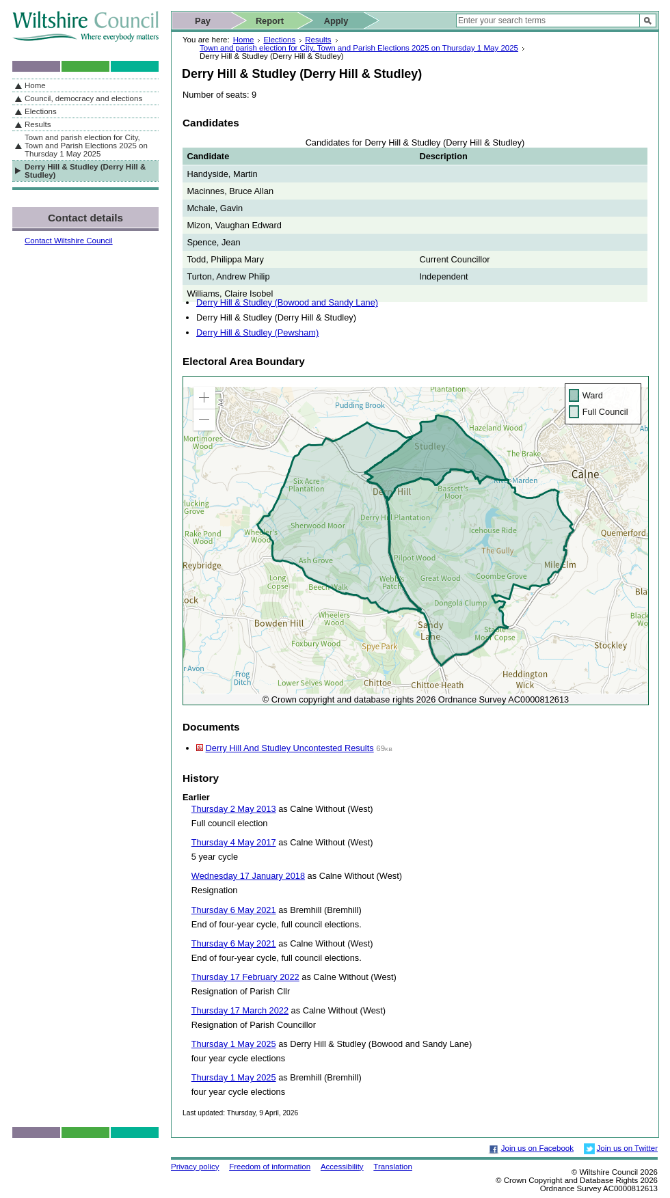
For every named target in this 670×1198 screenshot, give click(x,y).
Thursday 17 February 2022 (245, 977)
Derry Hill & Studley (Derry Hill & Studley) (85, 171)
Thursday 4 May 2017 (233, 842)
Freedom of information (269, 1166)
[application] (415, 541)
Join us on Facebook (537, 1148)
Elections (279, 40)
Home (243, 40)
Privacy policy (195, 1166)
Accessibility (342, 1166)
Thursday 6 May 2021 (233, 910)
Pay (203, 21)
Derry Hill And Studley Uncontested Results (290, 748)
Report (270, 21)
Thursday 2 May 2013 (233, 809)
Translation (392, 1166)
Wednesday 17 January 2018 (248, 876)
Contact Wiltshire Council (69, 240)
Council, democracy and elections (83, 98)
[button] (204, 398)
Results (318, 40)
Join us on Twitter (627, 1148)
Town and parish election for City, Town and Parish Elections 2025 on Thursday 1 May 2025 (359, 48)
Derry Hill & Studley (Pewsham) (257, 332)
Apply (336, 21)
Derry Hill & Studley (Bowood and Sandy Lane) (287, 302)
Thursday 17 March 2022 (240, 1010)
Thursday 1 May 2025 (233, 1044)
